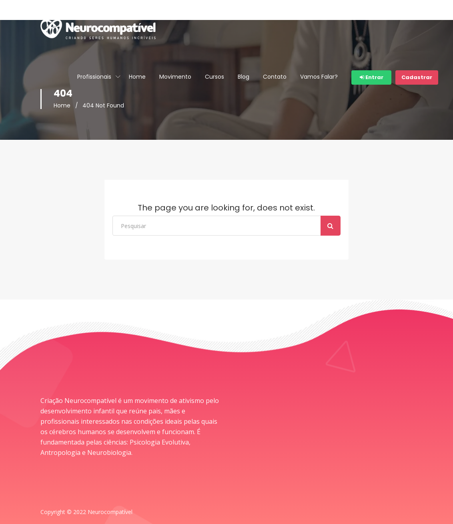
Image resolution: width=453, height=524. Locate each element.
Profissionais (94, 77)
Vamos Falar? (319, 77)
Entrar (371, 77)
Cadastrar (416, 77)
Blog (243, 77)
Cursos (214, 77)
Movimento (175, 77)
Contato (275, 77)
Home (137, 77)
